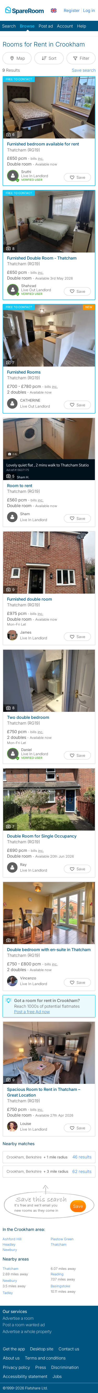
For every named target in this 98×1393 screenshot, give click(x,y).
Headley (9, 1244)
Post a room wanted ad (24, 1324)
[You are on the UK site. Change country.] (53, 10)
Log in (89, 10)
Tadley (8, 1293)
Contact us (69, 1348)
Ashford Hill (12, 1239)
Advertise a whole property (27, 1331)
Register (72, 10)
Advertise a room (18, 1318)
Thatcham (58, 1244)
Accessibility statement (25, 1376)
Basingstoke (60, 1286)
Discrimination (65, 1367)
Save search (84, 70)
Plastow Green (62, 1239)
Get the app (14, 1348)
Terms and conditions (45, 1358)
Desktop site (41, 1348)
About (11, 1358)
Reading (57, 1274)
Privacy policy (16, 1367)
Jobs (57, 1376)
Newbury (10, 1250)
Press (40, 1367)
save (78, 1206)
